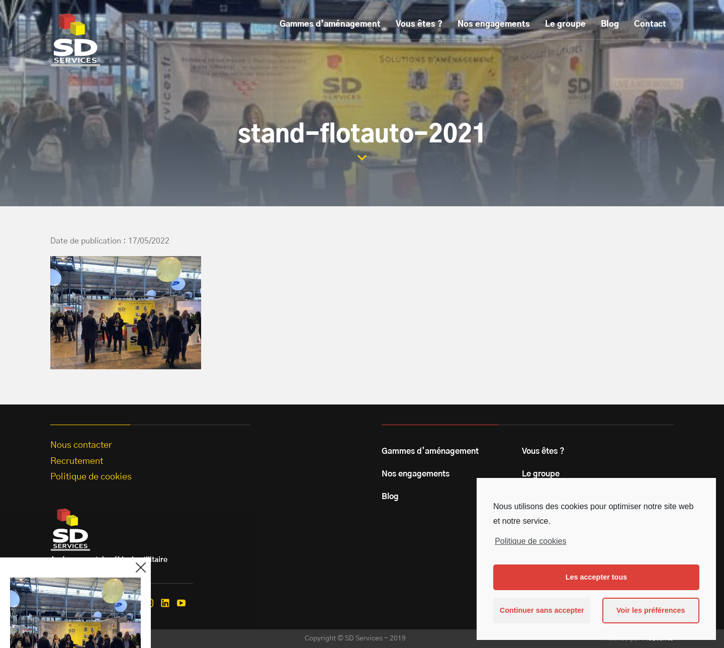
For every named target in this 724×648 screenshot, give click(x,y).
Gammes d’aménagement (330, 24)
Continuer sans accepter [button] (542, 610)
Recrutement (76, 461)
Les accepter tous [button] (596, 577)
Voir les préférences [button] (650, 610)
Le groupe (565, 24)
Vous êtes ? (419, 24)
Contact (650, 24)
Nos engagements (494, 24)
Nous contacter (81, 445)
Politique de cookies (530, 541)
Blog (610, 24)
